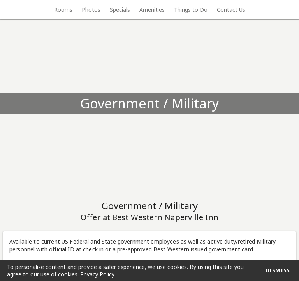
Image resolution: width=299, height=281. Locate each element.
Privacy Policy (97, 274)
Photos (91, 9)
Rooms (63, 9)
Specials (120, 9)
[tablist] (149, 9)
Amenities (152, 9)
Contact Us (231, 9)
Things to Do (191, 9)
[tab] (63, 9)
